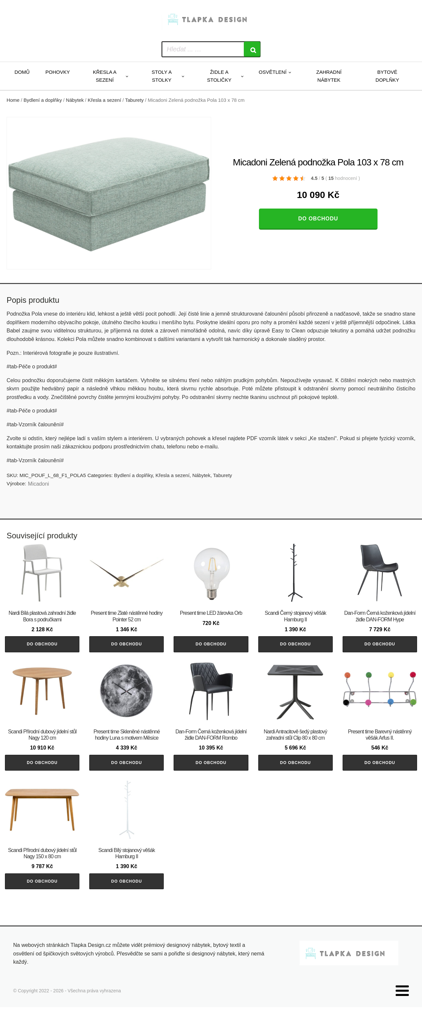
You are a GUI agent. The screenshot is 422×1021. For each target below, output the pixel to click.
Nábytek (75, 100)
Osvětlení (272, 72)
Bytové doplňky (387, 76)
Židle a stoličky (219, 76)
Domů (22, 72)
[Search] (252, 49)
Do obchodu (318, 218)
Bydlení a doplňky (43, 100)
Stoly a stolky (162, 76)
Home (13, 100)
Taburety (134, 100)
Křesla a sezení (105, 76)
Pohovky (57, 72)
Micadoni (38, 484)
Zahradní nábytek (329, 76)
